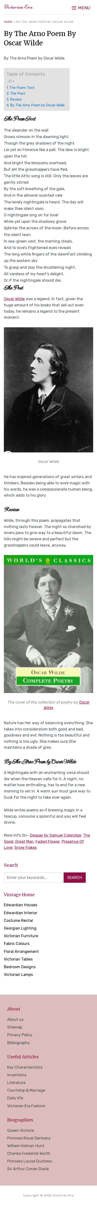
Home (8, 22)
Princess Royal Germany (29, 1138)
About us (15, 1019)
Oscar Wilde (14, 299)
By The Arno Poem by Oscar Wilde (37, 105)
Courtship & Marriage (26, 1090)
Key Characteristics (24, 1067)
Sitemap (14, 1027)
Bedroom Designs (20, 967)
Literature (16, 1082)
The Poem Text (22, 87)
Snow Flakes (25, 847)
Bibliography (18, 1043)
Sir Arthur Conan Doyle (28, 1169)
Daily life (15, 1098)
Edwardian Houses (20, 905)
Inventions (16, 1075)
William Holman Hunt (25, 1146)
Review (16, 99)
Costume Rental (18, 920)
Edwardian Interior (20, 913)
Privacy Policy (19, 1035)
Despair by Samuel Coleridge (55, 835)
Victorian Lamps (18, 974)
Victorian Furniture (21, 936)
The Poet (17, 93)
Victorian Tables (18, 959)
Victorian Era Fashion (26, 1106)
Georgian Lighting (20, 928)
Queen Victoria (20, 1130)
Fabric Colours (17, 943)
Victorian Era (18, 6)
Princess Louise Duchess (29, 1161)
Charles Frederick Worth (28, 1153)
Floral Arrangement (21, 951)
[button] (81, 8)
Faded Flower (48, 841)
